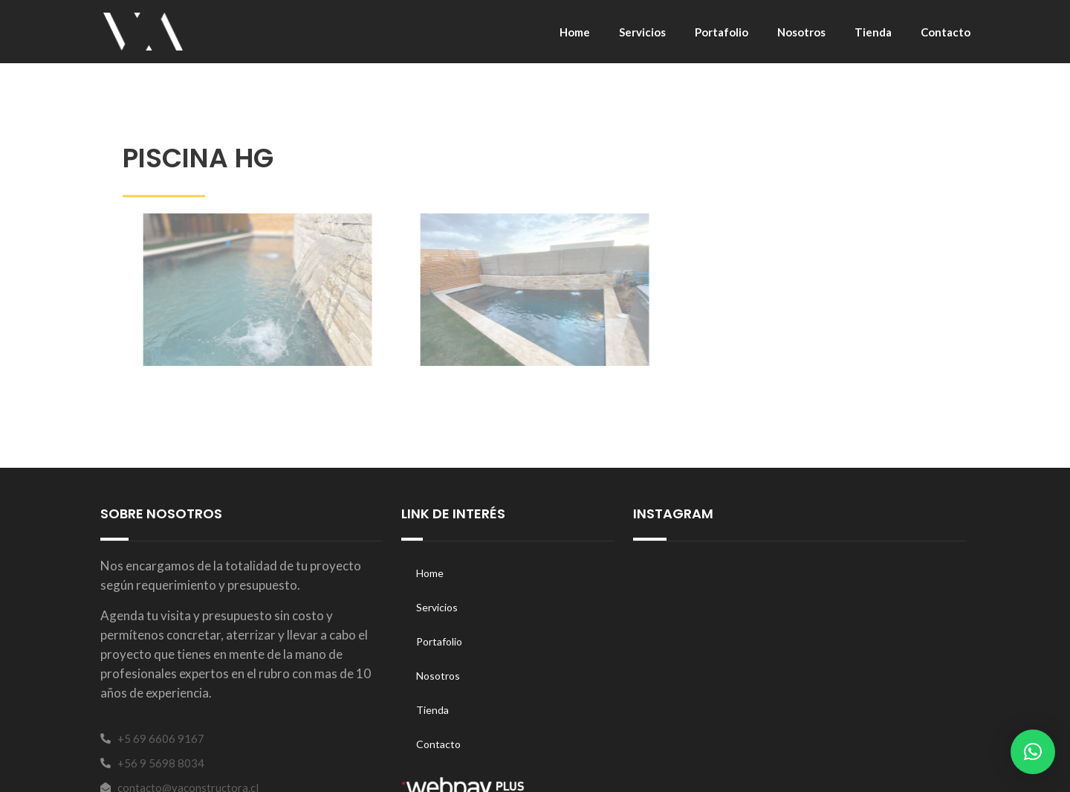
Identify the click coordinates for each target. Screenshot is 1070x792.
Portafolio (721, 32)
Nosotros (801, 32)
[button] (1033, 752)
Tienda (873, 32)
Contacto (945, 32)
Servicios (642, 32)
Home (575, 32)
